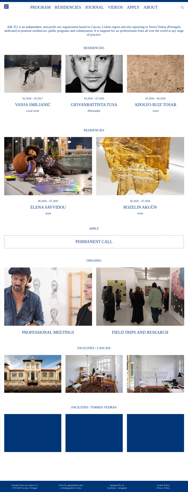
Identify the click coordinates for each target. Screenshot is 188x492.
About (150, 10)
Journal (94, 10)
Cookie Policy (163, 485)
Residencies (68, 10)
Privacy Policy (163, 488)
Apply (133, 10)
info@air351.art (117, 485)
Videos (115, 10)
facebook (111, 488)
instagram (122, 488)
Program (40, 10)
